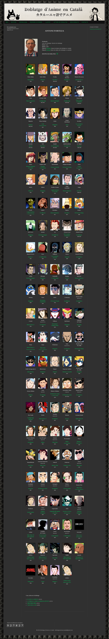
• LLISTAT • (48, 22)
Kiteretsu (79, 146)
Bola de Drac (30, 371)
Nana (67, 124)
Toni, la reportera (30, 101)
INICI (7, 22)
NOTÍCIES (13, 22)
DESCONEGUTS (74, 22)
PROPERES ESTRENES (36, 22)
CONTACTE (84, 22)
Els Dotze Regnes (43, 235)
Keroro (67, 278)
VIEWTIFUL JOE (31, 605)
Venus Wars (30, 581)
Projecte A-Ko (67, 465)
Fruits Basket (30, 512)
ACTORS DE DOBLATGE (60, 22)
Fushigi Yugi (43, 101)
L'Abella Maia (42, 257)
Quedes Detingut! (55, 101)
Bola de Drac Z (79, 79)
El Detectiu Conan (67, 395)
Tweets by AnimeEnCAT (95, 29)
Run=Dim (54, 558)
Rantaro (31, 124)
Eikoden (31, 419)
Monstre (55, 371)
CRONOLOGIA (23, 22)
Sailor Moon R (79, 418)
